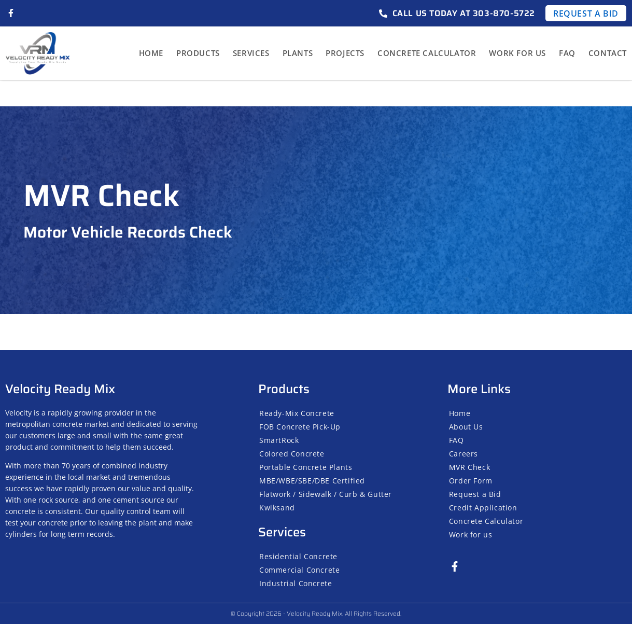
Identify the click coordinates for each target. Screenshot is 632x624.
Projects (345, 53)
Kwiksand (277, 507)
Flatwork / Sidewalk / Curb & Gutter (325, 494)
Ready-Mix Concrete (296, 413)
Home (151, 53)
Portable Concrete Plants (305, 467)
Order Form (471, 481)
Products (198, 53)
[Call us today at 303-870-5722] (383, 13)
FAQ (567, 53)
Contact (607, 53)
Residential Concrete (298, 556)
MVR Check (469, 467)
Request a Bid (475, 494)
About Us (466, 427)
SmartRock (279, 440)
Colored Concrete (292, 454)
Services (251, 53)
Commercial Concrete (299, 570)
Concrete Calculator (426, 53)
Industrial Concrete (295, 583)
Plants (298, 53)
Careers (463, 454)
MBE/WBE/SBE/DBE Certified (312, 481)
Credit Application (483, 507)
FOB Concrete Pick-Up (300, 427)
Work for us (517, 53)
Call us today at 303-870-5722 (463, 13)
